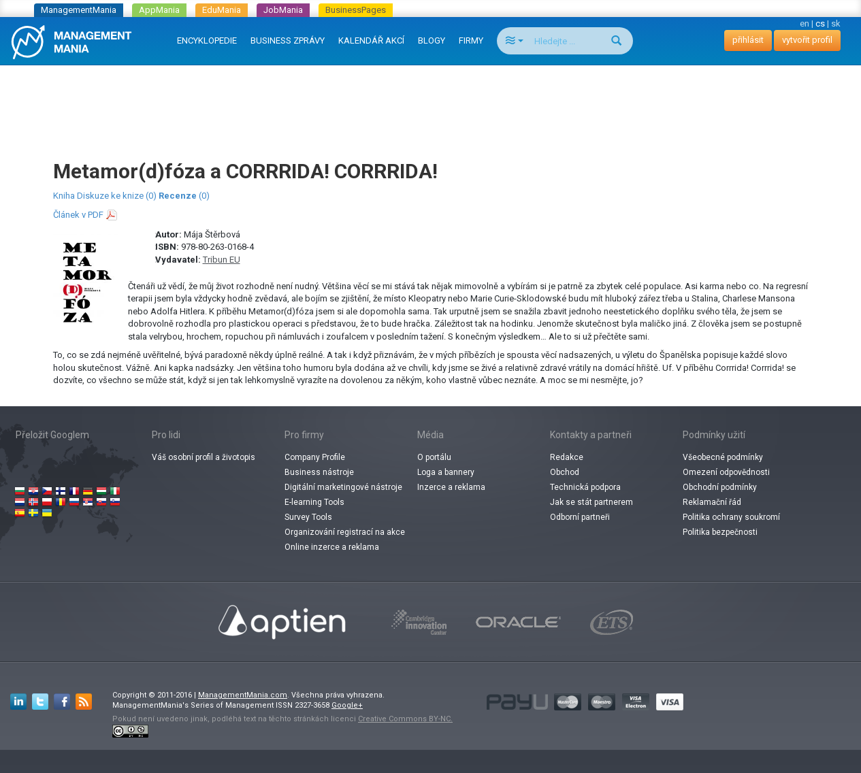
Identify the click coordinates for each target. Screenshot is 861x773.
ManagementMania (78, 10)
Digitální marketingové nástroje (343, 487)
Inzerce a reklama (451, 487)
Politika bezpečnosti (720, 532)
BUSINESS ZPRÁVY (287, 40)
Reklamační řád (712, 502)
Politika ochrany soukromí (731, 517)
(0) (184, 196)
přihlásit (748, 40)
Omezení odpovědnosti (726, 472)
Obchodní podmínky (720, 487)
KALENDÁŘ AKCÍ (371, 40)
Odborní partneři (580, 517)
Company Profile (315, 457)
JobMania (283, 10)
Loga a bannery (445, 472)
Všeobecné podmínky (723, 457)
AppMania (159, 10)
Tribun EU (221, 259)
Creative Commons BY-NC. (405, 718)
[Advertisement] (431, 99)
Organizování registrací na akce (345, 532)
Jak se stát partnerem (591, 502)
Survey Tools (308, 517)
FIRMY (471, 40)
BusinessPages (355, 10)
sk (836, 23)
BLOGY (431, 40)
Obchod (564, 472)
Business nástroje (319, 472)
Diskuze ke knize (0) (117, 196)
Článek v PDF (78, 215)
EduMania (221, 10)
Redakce (566, 457)
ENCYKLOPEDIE (207, 40)
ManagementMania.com (242, 695)
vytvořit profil (807, 40)
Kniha (64, 196)
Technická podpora (585, 487)
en (804, 23)
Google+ (347, 705)
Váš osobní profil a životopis (203, 457)
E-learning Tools (314, 502)
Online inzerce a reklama (332, 547)
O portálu (434, 457)
